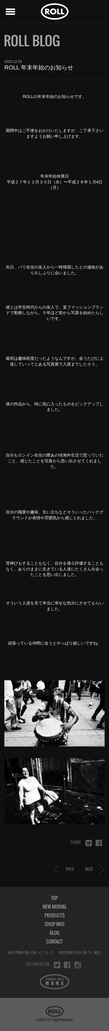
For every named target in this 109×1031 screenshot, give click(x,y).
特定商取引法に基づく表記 (80, 953)
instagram (77, 965)
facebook (99, 843)
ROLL (54, 11)
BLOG (54, 932)
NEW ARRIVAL (55, 906)
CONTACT (54, 941)
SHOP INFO (54, 924)
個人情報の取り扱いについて (30, 953)
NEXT (89, 869)
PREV (70, 869)
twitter (88, 843)
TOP (54, 897)
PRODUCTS (54, 915)
